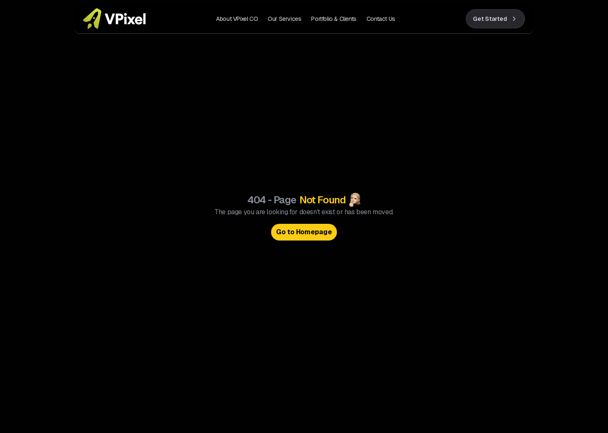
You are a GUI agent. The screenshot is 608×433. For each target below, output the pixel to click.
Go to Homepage (304, 232)
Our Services (284, 19)
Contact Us (381, 19)
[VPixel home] (114, 18)
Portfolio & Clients (333, 19)
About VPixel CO (237, 19)
